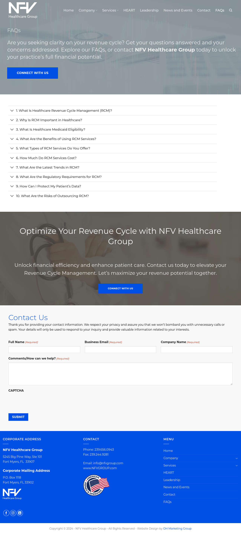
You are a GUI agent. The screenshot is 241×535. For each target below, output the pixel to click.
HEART (129, 10)
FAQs (219, 10)
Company (88, 10)
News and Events (177, 10)
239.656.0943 (104, 449)
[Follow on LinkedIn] (20, 513)
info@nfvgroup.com (108, 463)
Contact (203, 10)
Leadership (149, 10)
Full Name (23, 342)
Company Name (180, 342)
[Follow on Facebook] (6, 513)
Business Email (103, 342)
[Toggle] (12, 111)
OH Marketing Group (177, 528)
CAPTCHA (16, 390)
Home (68, 10)
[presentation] (37, 401)
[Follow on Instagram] (13, 513)
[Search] (230, 10)
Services (110, 10)
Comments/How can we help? (38, 359)
